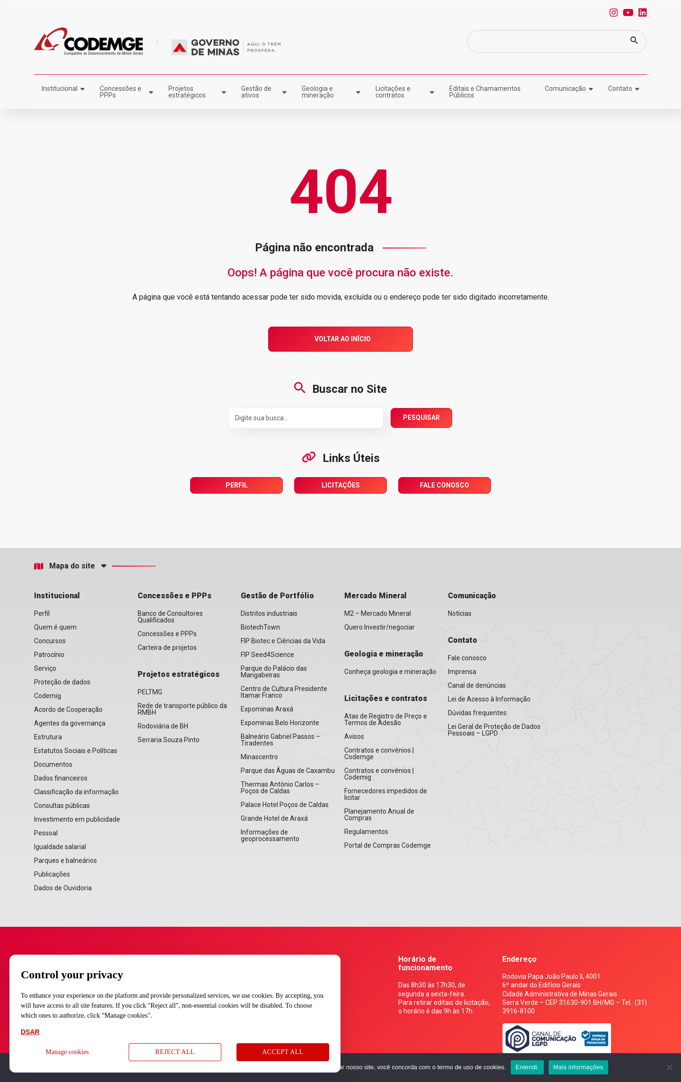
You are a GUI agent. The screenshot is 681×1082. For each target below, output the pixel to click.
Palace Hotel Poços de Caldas (285, 804)
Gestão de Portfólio (277, 595)
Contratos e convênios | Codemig (379, 773)
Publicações (52, 874)
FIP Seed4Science (267, 654)
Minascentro (259, 757)
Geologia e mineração (318, 92)
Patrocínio (49, 654)
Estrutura (48, 737)
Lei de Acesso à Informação (489, 699)
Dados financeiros (60, 778)
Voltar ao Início (342, 339)
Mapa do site (64, 566)
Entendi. (527, 1067)
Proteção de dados (62, 682)
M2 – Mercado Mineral (377, 613)
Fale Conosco (444, 485)
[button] (634, 41)
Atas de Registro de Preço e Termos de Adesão (385, 719)
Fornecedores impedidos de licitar (385, 794)
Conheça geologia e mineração (390, 671)
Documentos (53, 764)
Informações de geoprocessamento (270, 835)
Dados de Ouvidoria (63, 888)
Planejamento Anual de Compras (379, 814)
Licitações (341, 485)
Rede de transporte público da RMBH (182, 709)
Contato (620, 88)
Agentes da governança (69, 723)
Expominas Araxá (267, 709)
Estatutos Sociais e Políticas (75, 750)
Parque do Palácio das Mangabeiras (274, 671)
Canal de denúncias (477, 685)
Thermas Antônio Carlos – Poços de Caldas (280, 787)
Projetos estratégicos (187, 92)
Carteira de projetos (167, 647)
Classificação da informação (76, 792)
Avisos (354, 736)
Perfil (237, 485)
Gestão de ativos (256, 92)
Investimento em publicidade (77, 819)
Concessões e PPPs (120, 92)
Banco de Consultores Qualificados (170, 616)
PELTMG (150, 692)
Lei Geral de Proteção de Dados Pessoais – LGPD (494, 729)
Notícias (459, 613)
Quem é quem (55, 627)
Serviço (45, 668)
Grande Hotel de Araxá (274, 818)
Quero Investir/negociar (379, 627)
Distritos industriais (269, 613)
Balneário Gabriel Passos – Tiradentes (280, 739)
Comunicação (565, 88)
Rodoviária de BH (163, 726)
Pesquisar (421, 417)
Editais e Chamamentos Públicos (485, 92)
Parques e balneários (65, 860)
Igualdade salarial (60, 846)
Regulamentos (366, 831)
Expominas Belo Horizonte (280, 722)
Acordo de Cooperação (68, 709)
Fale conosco (467, 658)
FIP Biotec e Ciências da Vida (283, 641)
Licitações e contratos (392, 92)
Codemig (47, 695)
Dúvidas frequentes (477, 713)
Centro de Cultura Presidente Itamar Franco (284, 692)
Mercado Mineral (375, 595)
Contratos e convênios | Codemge (379, 753)
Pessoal (46, 833)
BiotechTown (260, 627)
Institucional (60, 88)
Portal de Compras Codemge (387, 845)
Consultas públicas (62, 805)
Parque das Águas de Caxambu (288, 770)
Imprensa (462, 671)
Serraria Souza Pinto (169, 739)
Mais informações (578, 1067)
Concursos (50, 641)
